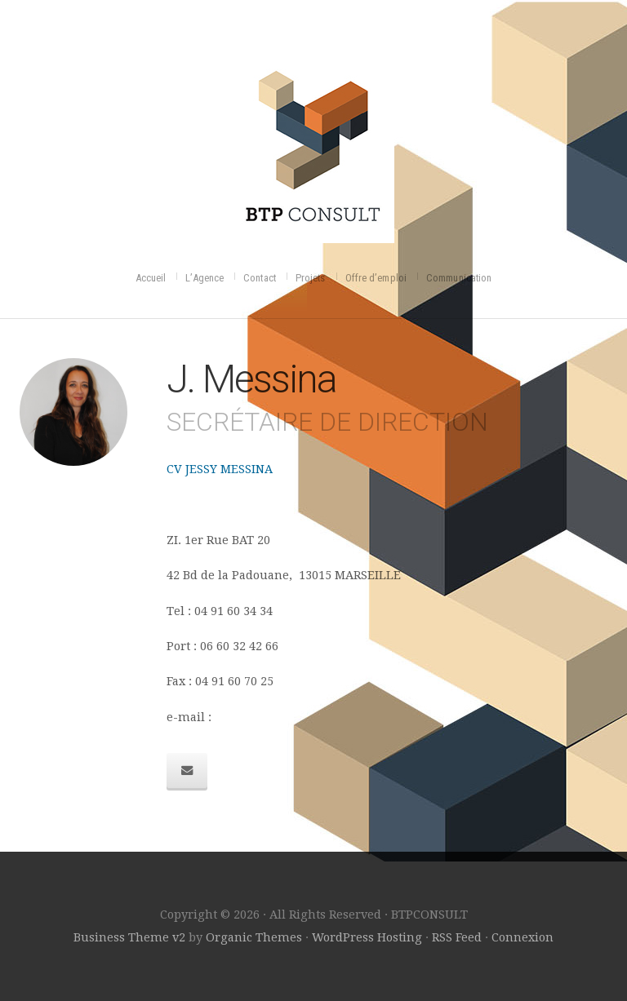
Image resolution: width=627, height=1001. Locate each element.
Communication (458, 278)
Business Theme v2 (129, 937)
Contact (259, 278)
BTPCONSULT (313, 142)
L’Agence (204, 278)
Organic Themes (254, 937)
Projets (311, 278)
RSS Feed (457, 937)
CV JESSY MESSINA (220, 469)
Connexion (522, 937)
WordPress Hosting (367, 937)
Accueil (151, 278)
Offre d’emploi (376, 278)
